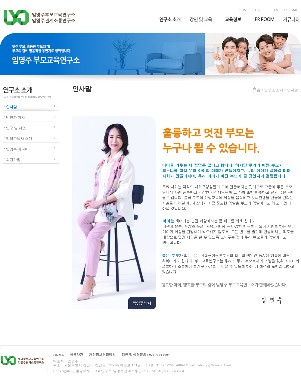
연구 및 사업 (16, 128)
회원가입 (13, 160)
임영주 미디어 (17, 149)
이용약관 (76, 354)
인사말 (11, 107)
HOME (58, 354)
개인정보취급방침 (102, 354)
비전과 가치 (15, 117)
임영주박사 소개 (19, 138)
